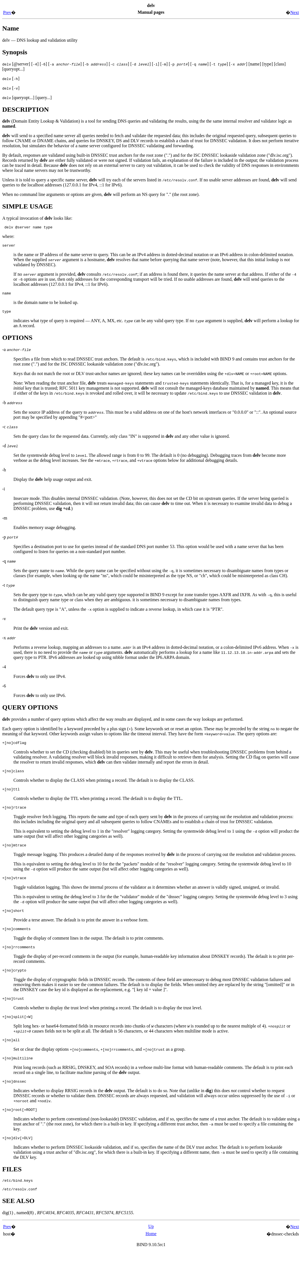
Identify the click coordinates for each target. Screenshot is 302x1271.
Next (294, 12)
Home (150, 1253)
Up (151, 1245)
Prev (7, 12)
